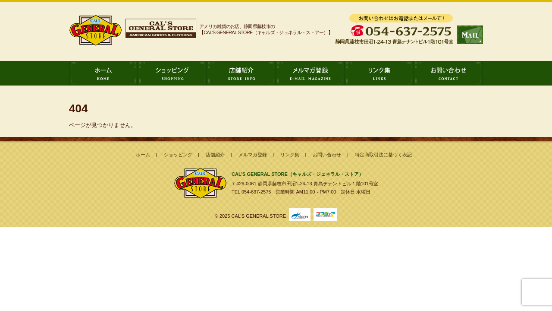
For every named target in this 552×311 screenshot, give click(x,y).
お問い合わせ (448, 73)
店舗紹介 (241, 73)
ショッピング (172, 73)
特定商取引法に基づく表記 (383, 154)
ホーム (103, 73)
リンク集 (379, 73)
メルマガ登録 (310, 73)
